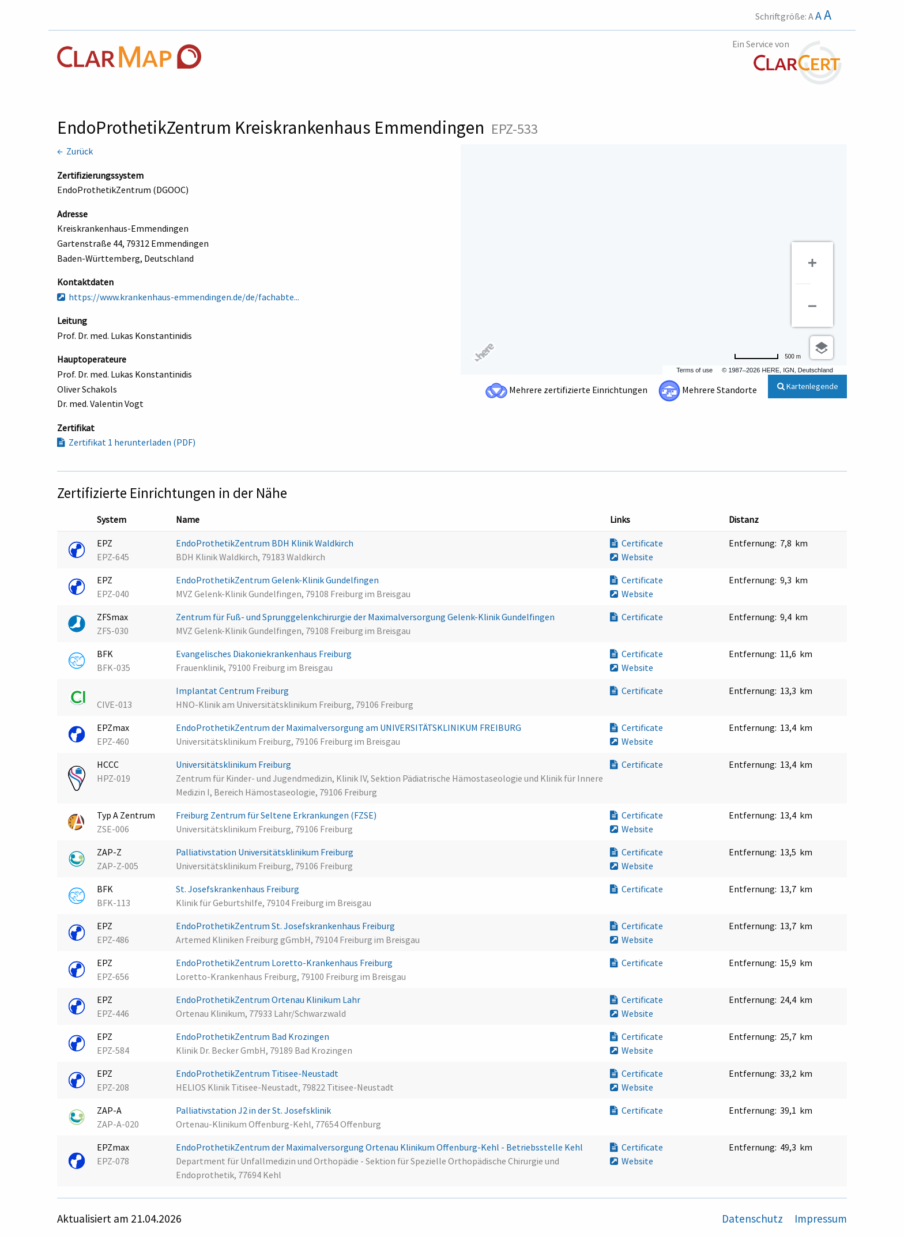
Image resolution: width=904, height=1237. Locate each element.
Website (631, 557)
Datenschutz (753, 1218)
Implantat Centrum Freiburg (233, 690)
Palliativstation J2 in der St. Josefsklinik (254, 1110)
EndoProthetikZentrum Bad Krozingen (253, 1036)
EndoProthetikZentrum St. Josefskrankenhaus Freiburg (286, 925)
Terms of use (694, 370)
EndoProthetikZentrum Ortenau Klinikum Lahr (269, 999)
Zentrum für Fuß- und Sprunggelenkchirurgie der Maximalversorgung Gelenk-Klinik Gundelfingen (366, 617)
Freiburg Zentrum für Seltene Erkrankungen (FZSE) (277, 815)
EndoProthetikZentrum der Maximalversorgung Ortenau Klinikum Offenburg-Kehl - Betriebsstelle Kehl (380, 1147)
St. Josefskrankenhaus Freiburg (238, 889)
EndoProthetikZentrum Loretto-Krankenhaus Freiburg (285, 962)
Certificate (636, 543)
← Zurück (75, 151)
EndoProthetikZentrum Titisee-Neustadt (258, 1073)
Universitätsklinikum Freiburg (234, 764)
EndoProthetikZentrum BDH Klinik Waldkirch (265, 543)
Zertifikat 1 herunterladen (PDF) (126, 442)
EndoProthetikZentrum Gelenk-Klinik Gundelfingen (278, 580)
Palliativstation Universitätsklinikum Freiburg (265, 852)
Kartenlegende (807, 386)
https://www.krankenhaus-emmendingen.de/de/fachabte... (178, 297)
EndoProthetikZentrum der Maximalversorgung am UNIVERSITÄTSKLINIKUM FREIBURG (349, 727)
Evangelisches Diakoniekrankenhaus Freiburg (264, 653)
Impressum (820, 1218)
